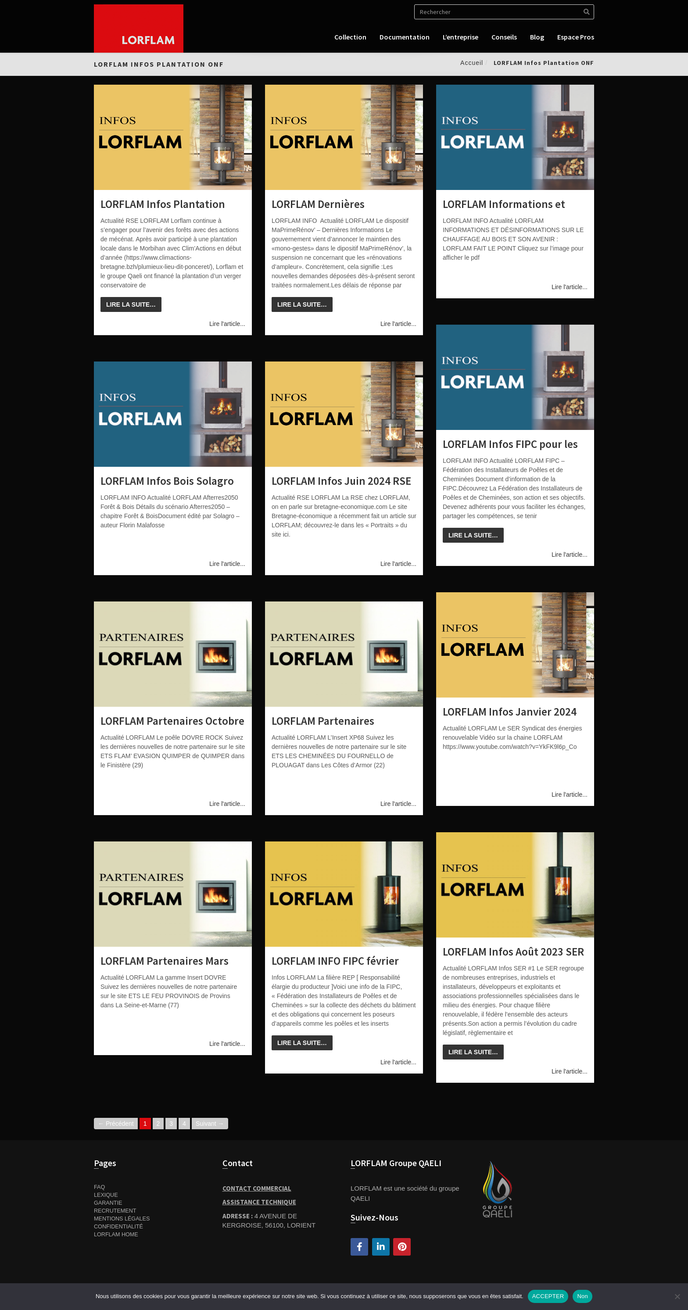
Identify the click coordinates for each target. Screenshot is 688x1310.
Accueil (471, 62)
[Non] (677, 1296)
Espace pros (575, 36)
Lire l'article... (227, 323)
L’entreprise (460, 36)
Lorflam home (116, 1234)
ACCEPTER (548, 1296)
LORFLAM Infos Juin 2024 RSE (341, 481)
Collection (350, 36)
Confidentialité (118, 1227)
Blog (537, 36)
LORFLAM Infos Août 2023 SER (513, 952)
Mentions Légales (122, 1219)
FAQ (99, 1187)
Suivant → (210, 1123)
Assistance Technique (259, 1202)
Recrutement (115, 1211)
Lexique (106, 1195)
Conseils (504, 36)
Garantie (108, 1203)
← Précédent (116, 1123)
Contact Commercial (256, 1188)
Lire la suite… (131, 304)
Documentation (405, 36)
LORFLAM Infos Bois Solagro (167, 481)
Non (582, 1296)
